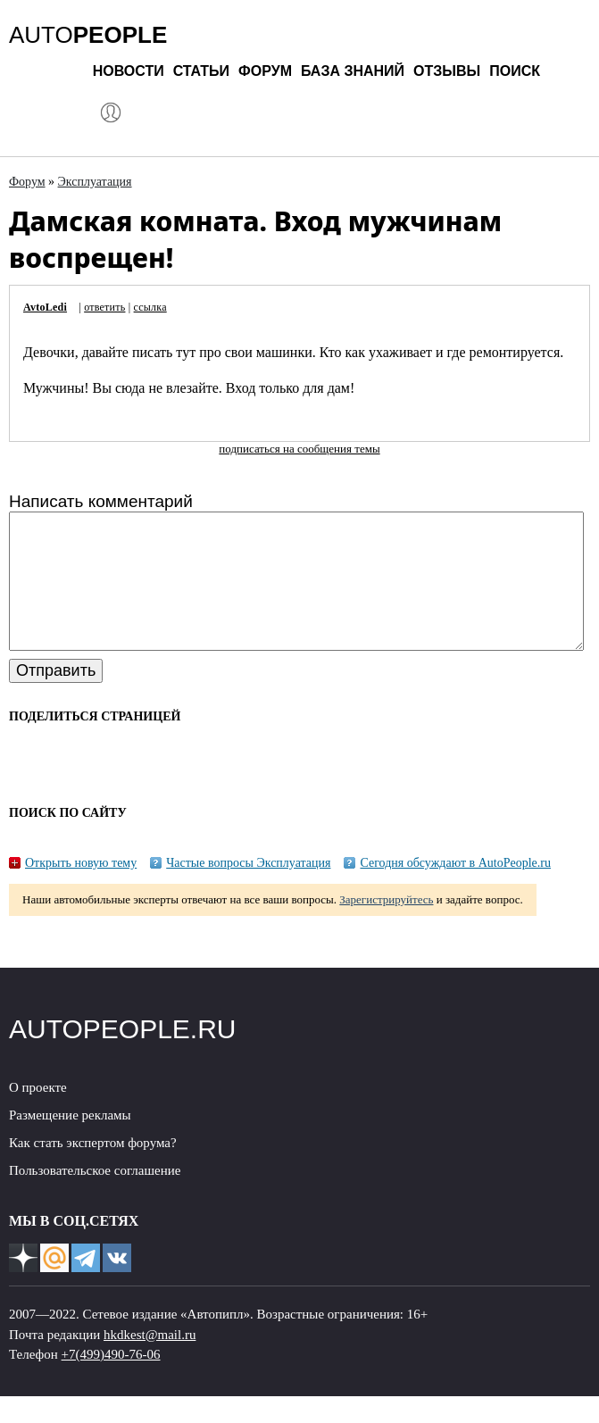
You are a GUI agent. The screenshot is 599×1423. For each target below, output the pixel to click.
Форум (265, 71)
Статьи (201, 71)
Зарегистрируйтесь (386, 926)
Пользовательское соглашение (94, 1197)
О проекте (38, 1114)
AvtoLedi (45, 307)
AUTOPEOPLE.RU (123, 1055)
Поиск (514, 71)
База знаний (352, 71)
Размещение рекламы (70, 1142)
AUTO (88, 34)
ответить (104, 307)
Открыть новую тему (81, 889)
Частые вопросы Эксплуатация (248, 889)
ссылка (150, 307)
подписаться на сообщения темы (299, 448)
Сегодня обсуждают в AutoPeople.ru (455, 889)
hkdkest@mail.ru (150, 1361)
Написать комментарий (101, 501)
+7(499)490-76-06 (111, 1381)
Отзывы (446, 71)
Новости (128, 71)
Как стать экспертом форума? (93, 1169)
